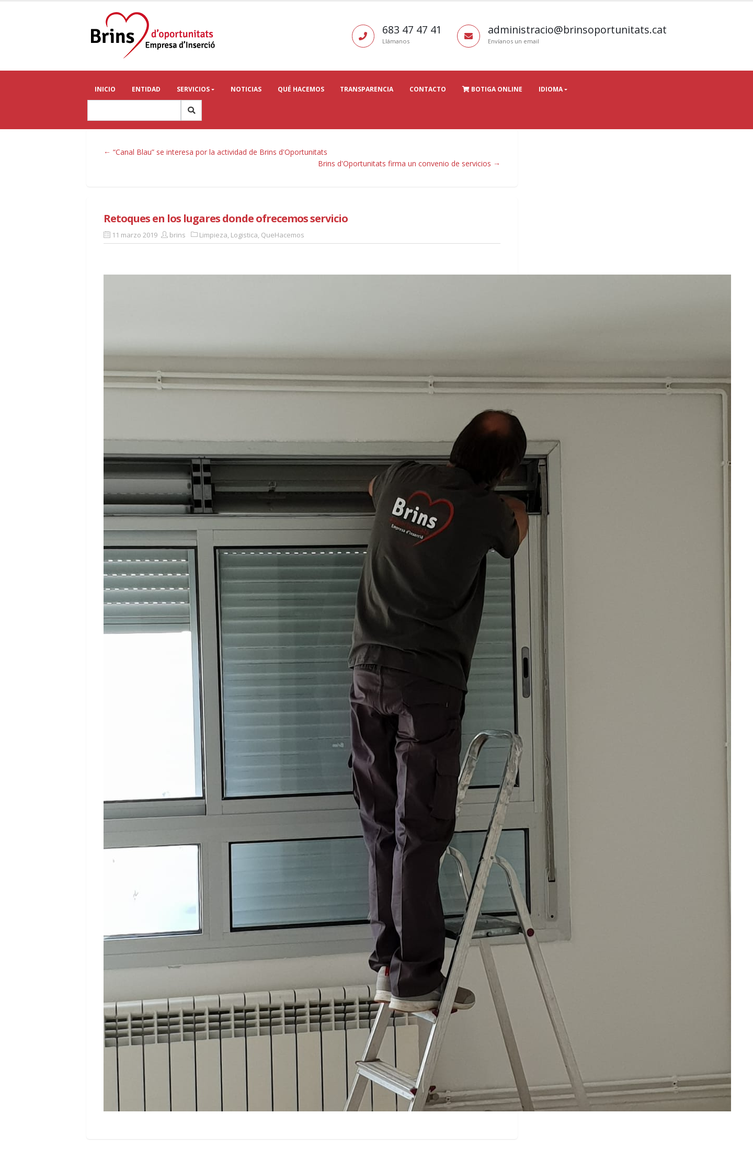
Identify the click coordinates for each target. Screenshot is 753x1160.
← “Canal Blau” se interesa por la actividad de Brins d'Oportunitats (215, 152)
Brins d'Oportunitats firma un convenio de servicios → (409, 163)
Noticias (246, 89)
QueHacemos (282, 235)
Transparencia (366, 89)
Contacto (427, 89)
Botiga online (492, 89)
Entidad (146, 89)
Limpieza (213, 235)
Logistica (244, 235)
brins (177, 235)
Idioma (551, 89)
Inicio (105, 89)
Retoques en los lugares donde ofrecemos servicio (226, 218)
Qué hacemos (301, 89)
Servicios (193, 89)
